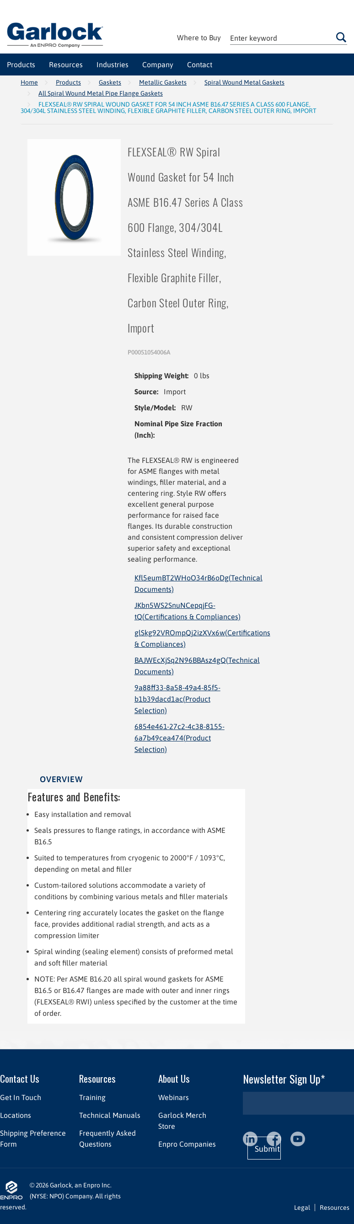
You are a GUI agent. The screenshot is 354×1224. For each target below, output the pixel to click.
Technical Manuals (109, 1115)
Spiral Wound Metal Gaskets (244, 82)
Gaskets (110, 82)
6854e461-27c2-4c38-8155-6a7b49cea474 (179, 737)
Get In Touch (20, 1097)
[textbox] (288, 38)
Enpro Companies (187, 1144)
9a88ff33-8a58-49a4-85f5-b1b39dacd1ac (177, 698)
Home (29, 82)
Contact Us (19, 1078)
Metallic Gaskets (163, 82)
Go (341, 37)
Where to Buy (199, 37)
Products (68, 82)
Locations (15, 1115)
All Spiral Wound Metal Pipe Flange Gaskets (100, 93)
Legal (302, 1207)
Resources (97, 1078)
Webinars (173, 1097)
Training (92, 1097)
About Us (174, 1078)
